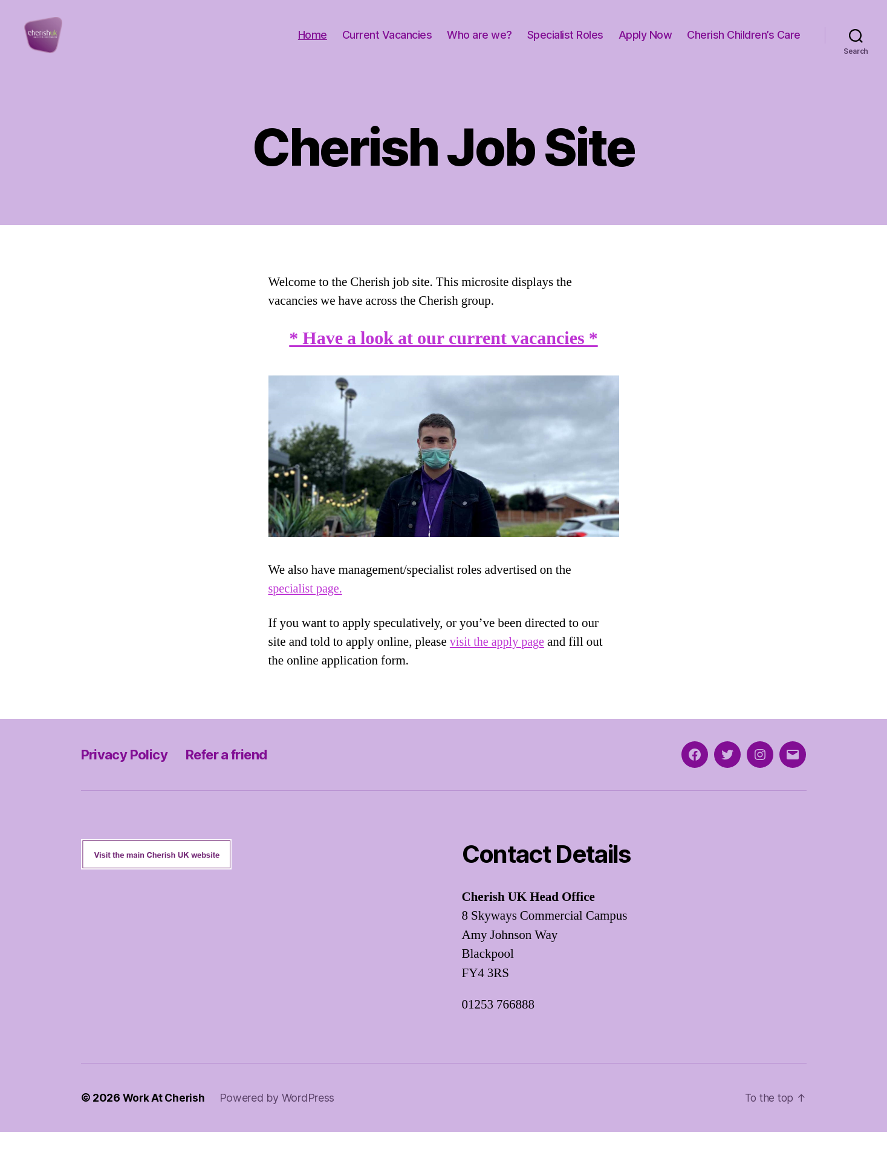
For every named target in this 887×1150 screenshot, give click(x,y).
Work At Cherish (165, 1115)
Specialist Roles (565, 43)
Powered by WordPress (279, 1115)
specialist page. (307, 607)
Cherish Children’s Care (744, 43)
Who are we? (479, 43)
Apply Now (645, 43)
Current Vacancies (387, 43)
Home (312, 43)
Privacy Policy (128, 772)
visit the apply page (499, 660)
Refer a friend (239, 772)
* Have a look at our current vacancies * (443, 356)
